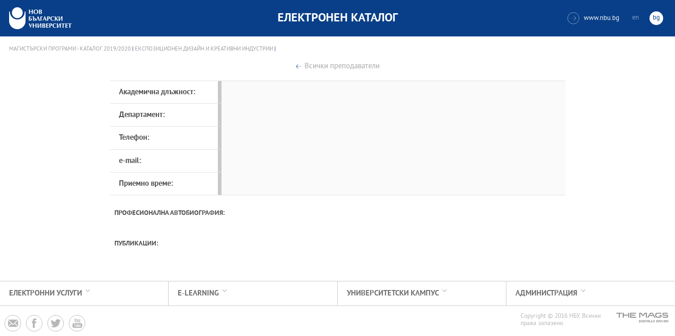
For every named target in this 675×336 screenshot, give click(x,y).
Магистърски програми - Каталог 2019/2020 (70, 49)
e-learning (198, 293)
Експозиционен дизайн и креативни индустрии (204, 49)
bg (656, 18)
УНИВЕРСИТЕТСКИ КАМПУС (393, 293)
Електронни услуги (45, 293)
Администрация (546, 293)
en (635, 18)
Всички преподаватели (342, 66)
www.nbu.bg (593, 18)
